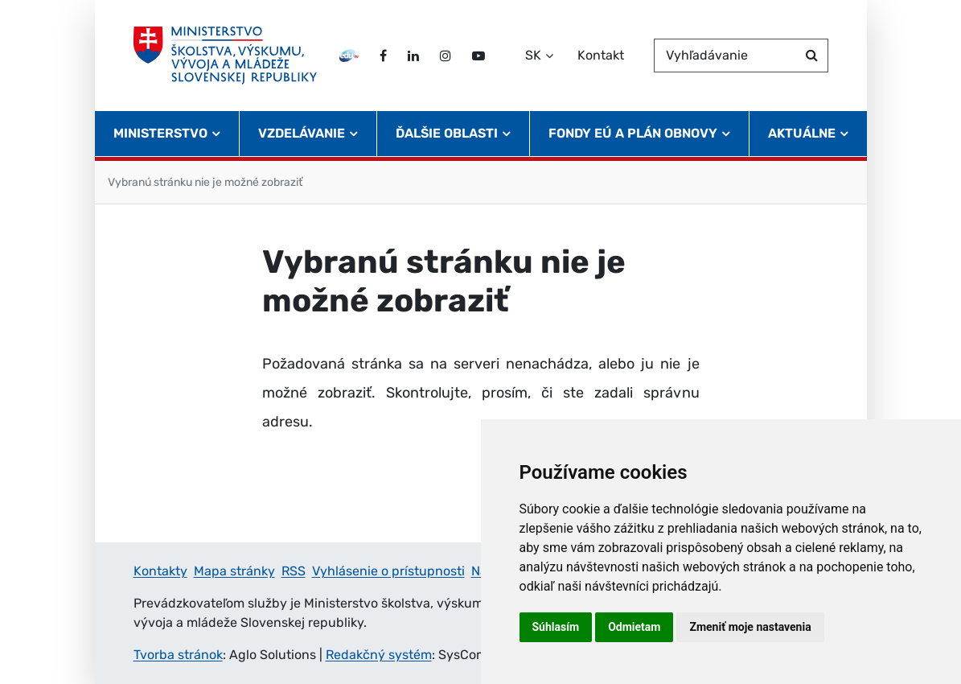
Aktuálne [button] (802, 133)
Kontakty (160, 571)
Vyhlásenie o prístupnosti (388, 571)
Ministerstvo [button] (160, 133)
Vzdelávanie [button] (301, 133)
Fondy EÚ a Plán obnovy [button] (632, 133)
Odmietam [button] (634, 626)
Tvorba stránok (178, 654)
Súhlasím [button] (556, 626)
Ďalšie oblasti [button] (447, 133)
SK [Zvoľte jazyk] (533, 55)
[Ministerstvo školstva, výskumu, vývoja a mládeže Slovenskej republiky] (225, 55)
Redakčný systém (379, 654)
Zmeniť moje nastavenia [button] (750, 626)
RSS (293, 571)
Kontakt (600, 55)
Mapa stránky (234, 571)
